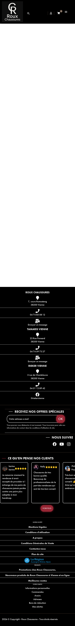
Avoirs (37, 595)
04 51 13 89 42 (37, 388)
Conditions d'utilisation (37, 532)
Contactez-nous (37, 548)
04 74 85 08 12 (37, 314)
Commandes (38, 591)
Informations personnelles (37, 588)
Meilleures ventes (37, 580)
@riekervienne (37, 398)
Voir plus (46, 508)
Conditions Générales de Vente (37, 543)
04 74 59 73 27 (37, 351)
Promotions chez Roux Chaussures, (37, 569)
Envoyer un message (37, 324)
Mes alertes (37, 606)
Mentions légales (37, 526)
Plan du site (37, 554)
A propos (37, 537)
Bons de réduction (37, 602)
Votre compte (37, 584)
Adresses (37, 599)
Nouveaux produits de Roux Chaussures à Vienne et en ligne (37, 575)
